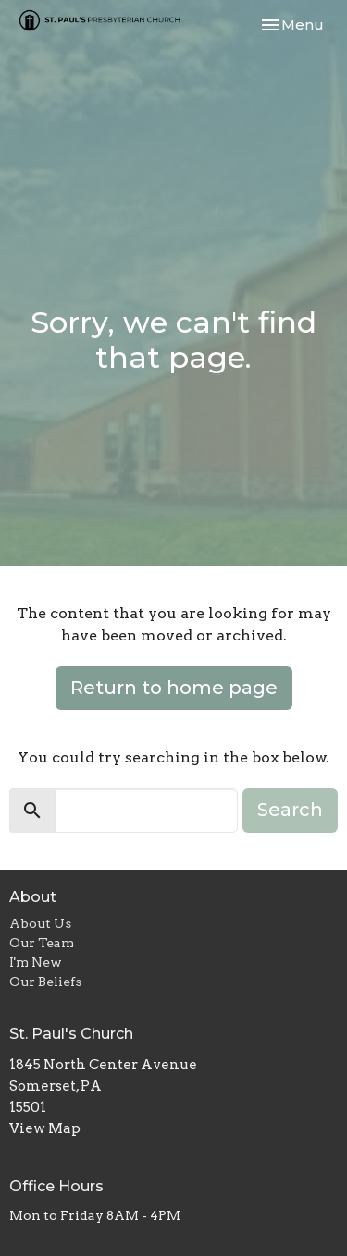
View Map (45, 1128)
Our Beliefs (45, 981)
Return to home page (174, 688)
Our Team (41, 942)
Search (290, 810)
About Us (40, 923)
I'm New (35, 962)
